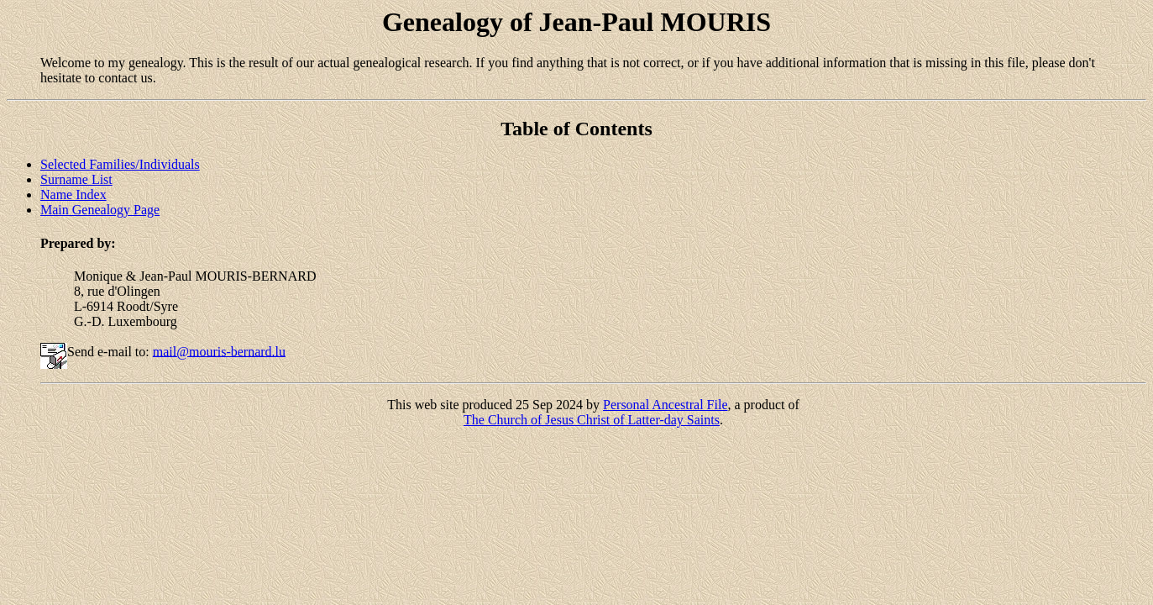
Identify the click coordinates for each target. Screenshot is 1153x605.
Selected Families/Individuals (120, 164)
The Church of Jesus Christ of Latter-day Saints (592, 420)
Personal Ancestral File (665, 404)
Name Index (73, 194)
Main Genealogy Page (100, 210)
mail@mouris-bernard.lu (219, 351)
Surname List (76, 179)
